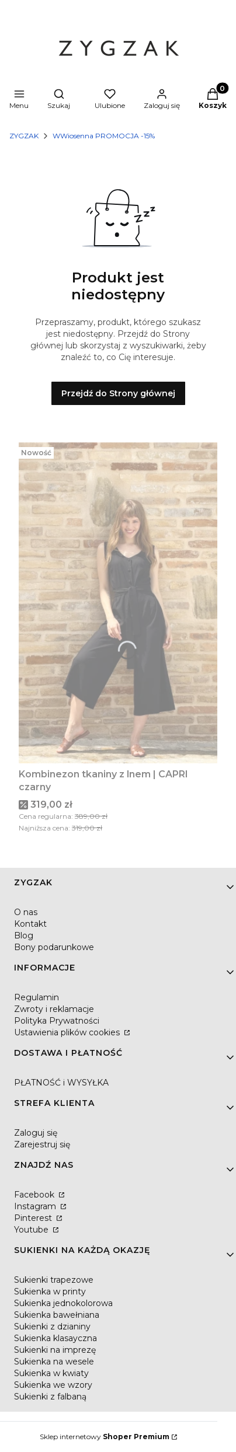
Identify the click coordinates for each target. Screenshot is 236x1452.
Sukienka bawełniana (56, 1315)
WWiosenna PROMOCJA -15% (104, 135)
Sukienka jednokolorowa (63, 1303)
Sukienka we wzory (53, 1385)
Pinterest (34, 1218)
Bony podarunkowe (54, 947)
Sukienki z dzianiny (52, 1326)
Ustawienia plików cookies (68, 1032)
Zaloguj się (35, 1133)
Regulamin (36, 997)
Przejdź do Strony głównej (118, 393)
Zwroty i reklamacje (54, 1009)
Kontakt (30, 924)
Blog (23, 935)
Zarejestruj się (42, 1144)
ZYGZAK (24, 135)
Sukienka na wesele (54, 1361)
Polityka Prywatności (56, 1020)
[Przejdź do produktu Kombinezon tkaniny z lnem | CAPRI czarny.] (118, 602)
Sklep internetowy (104, 1436)
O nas (25, 912)
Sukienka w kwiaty (51, 1373)
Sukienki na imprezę (55, 1350)
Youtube (32, 1229)
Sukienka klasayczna (55, 1338)
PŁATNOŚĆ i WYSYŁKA (61, 1082)
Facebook (35, 1194)
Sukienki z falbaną (50, 1396)
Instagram (36, 1206)
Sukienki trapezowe (53, 1280)
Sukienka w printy (50, 1291)
